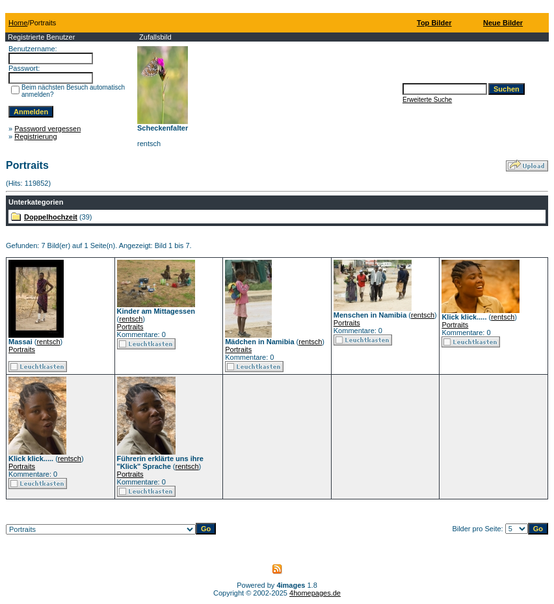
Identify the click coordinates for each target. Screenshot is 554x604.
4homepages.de (315, 593)
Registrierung (35, 136)
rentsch (48, 342)
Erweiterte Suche (427, 99)
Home (17, 23)
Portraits (21, 349)
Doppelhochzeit (50, 217)
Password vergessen (47, 128)
